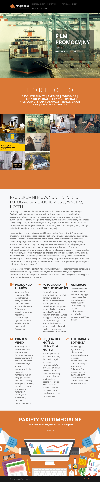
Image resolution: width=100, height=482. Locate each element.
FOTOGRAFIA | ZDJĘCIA (69, 4)
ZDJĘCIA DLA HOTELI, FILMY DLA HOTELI (52, 344)
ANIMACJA (78, 285)
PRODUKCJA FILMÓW (23, 286)
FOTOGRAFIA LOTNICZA (80, 340)
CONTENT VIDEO (22, 340)
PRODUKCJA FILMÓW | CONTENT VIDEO (44, 4)
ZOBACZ (50, 430)
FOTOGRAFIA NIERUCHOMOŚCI (55, 286)
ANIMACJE (34, 9)
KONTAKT (44, 9)
